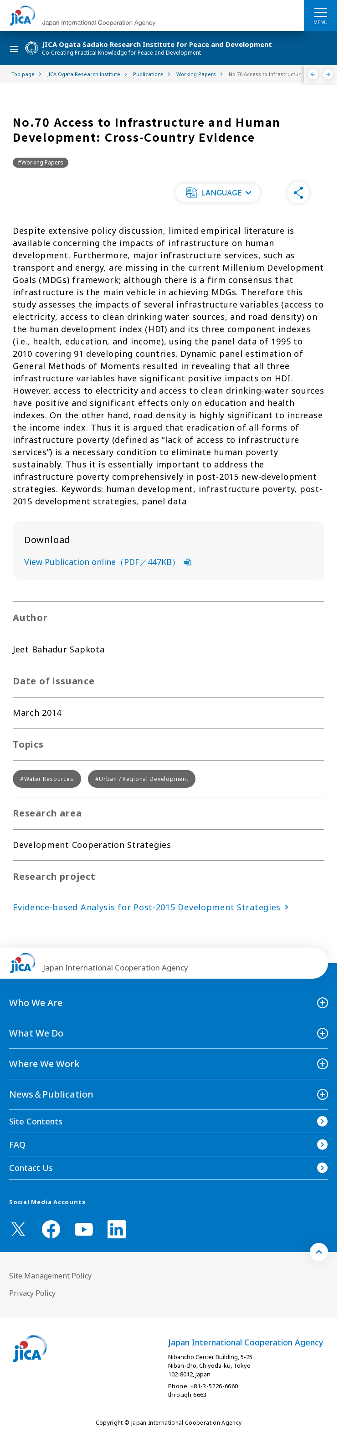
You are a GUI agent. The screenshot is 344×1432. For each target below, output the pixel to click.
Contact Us (31, 1167)
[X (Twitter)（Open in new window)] (18, 1229)
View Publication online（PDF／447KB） (107, 561)
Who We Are (35, 1002)
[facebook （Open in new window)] (51, 1229)
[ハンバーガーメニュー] (320, 12)
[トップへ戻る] (319, 1252)
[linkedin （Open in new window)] (117, 1229)
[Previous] (313, 74)
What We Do (36, 1033)
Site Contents (35, 1121)
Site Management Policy (50, 1276)
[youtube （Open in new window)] (84, 1229)
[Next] (328, 74)
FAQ (17, 1144)
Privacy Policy (32, 1293)
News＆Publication (51, 1094)
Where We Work (44, 1063)
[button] (217, 193)
